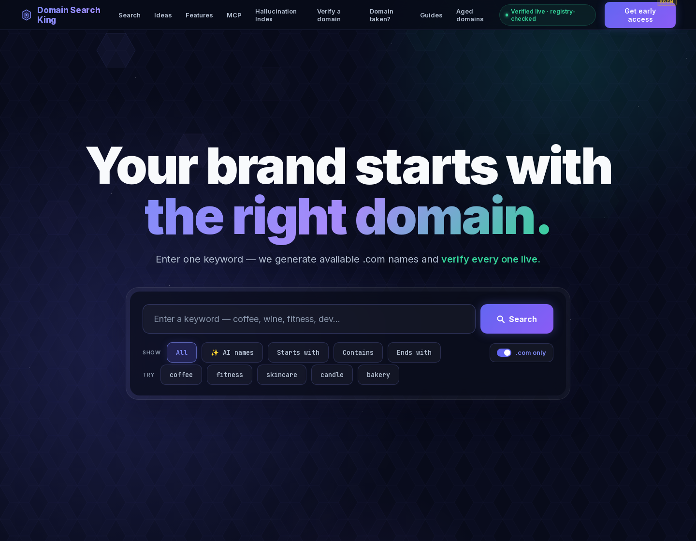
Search (129, 15)
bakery (378, 374)
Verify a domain (329, 15)
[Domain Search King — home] (66, 15)
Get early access (650, 12)
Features (199, 15)
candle (332, 374)
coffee (181, 374)
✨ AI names (232, 352)
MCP (234, 15)
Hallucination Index (276, 15)
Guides (431, 15)
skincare (281, 374)
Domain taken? (381, 15)
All (182, 352)
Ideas (163, 15)
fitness (229, 374)
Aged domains (470, 15)
